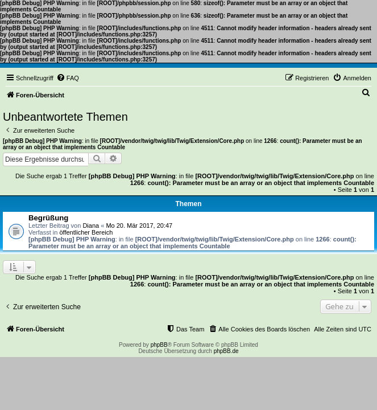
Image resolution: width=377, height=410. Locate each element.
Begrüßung (48, 218)
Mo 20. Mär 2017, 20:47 (139, 225)
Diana (90, 225)
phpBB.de (226, 351)
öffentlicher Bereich (86, 232)
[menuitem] (67, 78)
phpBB (159, 345)
